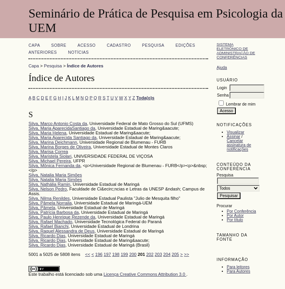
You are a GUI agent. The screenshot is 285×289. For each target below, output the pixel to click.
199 (124, 254)
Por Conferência (241, 211)
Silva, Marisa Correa (48, 151)
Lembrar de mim (241, 104)
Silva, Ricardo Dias (47, 235)
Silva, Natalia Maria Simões (55, 175)
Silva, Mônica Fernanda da (54, 165)
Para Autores (238, 271)
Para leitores (238, 267)
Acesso (87, 45)
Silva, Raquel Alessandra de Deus (61, 231)
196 (99, 254)
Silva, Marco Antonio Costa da (57, 123)
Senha (223, 95)
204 (167, 254)
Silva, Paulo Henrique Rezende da (61, 217)
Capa (34, 45)
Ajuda (222, 67)
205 (175, 254)
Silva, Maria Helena (47, 132)
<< (87, 254)
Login (222, 88)
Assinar (233, 136)
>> (186, 254)
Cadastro (119, 45)
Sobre (58, 45)
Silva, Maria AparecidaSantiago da (61, 128)
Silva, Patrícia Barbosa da (53, 212)
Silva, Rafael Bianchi (48, 226)
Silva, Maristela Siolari (49, 156)
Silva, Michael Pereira (49, 161)
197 (107, 254)
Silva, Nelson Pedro (47, 189)
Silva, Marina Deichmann (52, 142)
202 (149, 254)
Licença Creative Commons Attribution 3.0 (144, 274)
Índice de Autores (85, 65)
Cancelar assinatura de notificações (239, 145)
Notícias (78, 52)
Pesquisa (153, 45)
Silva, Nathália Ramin (49, 184)
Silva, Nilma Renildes (49, 198)
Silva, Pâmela (41, 207)
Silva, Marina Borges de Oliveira (59, 146)
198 (115, 254)
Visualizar (235, 132)
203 (158, 254)
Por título (235, 220)
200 (133, 254)
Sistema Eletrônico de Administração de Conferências (236, 50)
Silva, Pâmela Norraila (50, 203)
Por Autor (235, 215)
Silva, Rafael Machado (50, 221)
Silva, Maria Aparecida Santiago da (62, 137)
